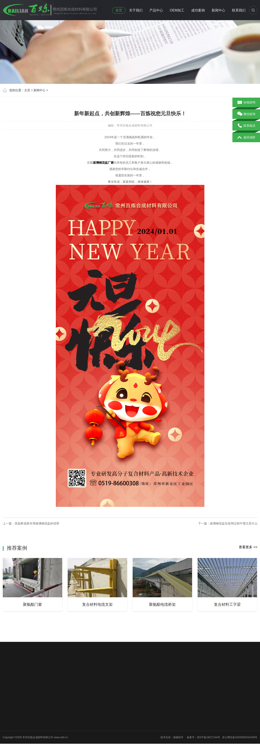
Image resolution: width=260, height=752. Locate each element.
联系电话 (246, 125)
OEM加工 (177, 10)
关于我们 (136, 10)
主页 (27, 90)
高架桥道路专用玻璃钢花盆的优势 (37, 523)
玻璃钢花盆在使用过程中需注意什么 (233, 523)
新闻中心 (218, 10)
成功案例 (198, 10)
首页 (118, 10)
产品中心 (156, 10)
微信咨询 (246, 114)
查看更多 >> (248, 547)
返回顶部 (246, 137)
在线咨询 (246, 102)
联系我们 (239, 10)
